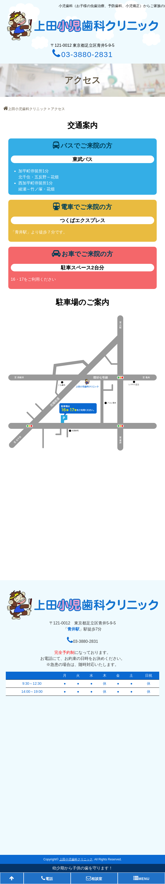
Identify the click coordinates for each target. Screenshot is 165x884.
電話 (47, 878)
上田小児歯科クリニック (25, 109)
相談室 (94, 878)
